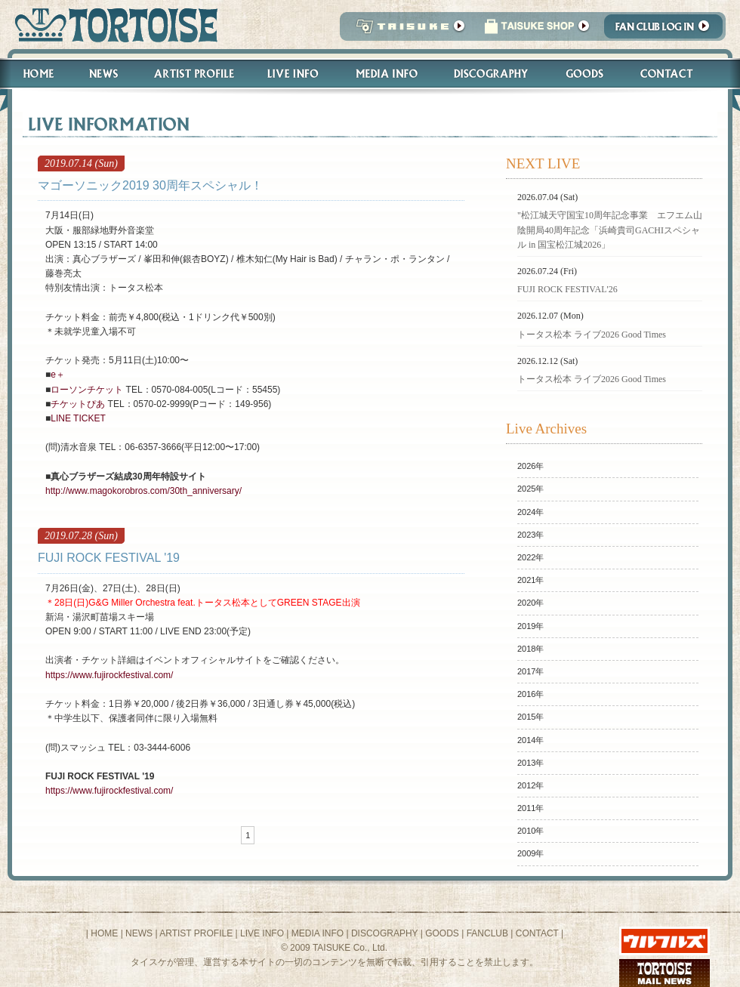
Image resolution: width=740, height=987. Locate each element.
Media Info (386, 73)
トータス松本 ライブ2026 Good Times (591, 334)
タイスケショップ (537, 30)
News (103, 73)
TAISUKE (407, 30)
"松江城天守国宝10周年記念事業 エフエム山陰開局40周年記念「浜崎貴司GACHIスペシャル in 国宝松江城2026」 (609, 229)
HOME (104, 933)
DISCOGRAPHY (384, 933)
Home (31, 73)
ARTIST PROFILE (196, 933)
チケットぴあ (78, 404)
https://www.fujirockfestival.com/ (109, 675)
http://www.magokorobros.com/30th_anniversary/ (143, 491)
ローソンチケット (87, 389)
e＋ (58, 374)
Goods (586, 73)
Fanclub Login (667, 30)
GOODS (442, 933)
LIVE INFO (262, 933)
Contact (674, 73)
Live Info (293, 73)
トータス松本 (111, 24)
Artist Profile (192, 73)
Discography (491, 73)
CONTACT (537, 933)
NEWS (139, 933)
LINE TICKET (78, 418)
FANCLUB (487, 933)
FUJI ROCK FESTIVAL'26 (567, 289)
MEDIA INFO (317, 933)
